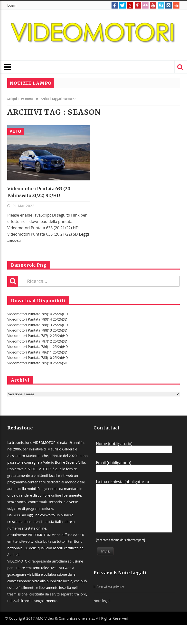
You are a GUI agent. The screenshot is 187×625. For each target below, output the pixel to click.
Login (12, 5)
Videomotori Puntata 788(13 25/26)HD (37, 325)
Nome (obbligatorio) (134, 447)
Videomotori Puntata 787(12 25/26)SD (37, 341)
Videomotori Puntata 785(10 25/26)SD (37, 363)
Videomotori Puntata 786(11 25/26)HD (37, 346)
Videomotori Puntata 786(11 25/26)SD (37, 352)
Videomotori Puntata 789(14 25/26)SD (37, 319)
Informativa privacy (109, 586)
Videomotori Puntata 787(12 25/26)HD (37, 335)
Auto (15, 131)
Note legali (102, 600)
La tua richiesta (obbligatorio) (134, 506)
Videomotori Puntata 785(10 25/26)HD (37, 357)
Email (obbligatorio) (134, 466)
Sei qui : (13, 99)
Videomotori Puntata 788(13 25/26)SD (37, 330)
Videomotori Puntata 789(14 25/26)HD (37, 314)
